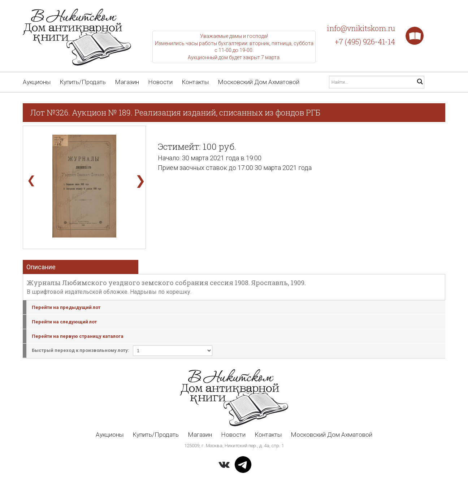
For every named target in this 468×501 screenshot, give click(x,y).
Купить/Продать (83, 82)
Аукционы (37, 82)
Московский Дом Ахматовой (258, 82)
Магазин (127, 82)
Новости (160, 82)
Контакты (195, 82)
